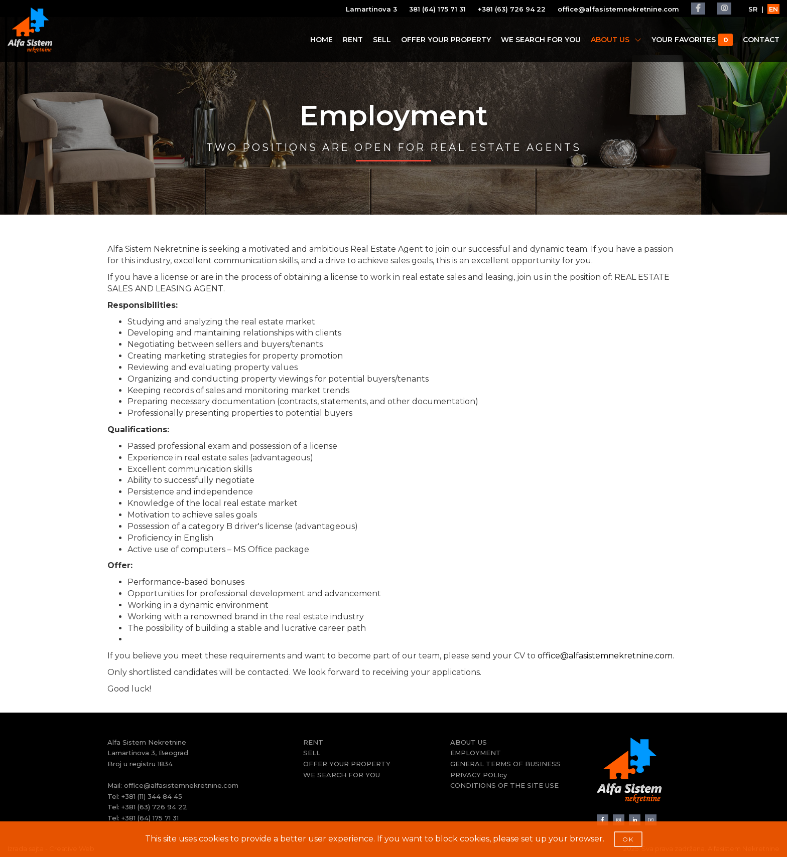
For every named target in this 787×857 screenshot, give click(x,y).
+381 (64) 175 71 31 (150, 818)
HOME (321, 39)
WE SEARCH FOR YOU (541, 39)
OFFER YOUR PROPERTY (446, 39)
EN (773, 9)
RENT (353, 39)
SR (752, 9)
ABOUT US (616, 39)
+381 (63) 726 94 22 (512, 9)
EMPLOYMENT (475, 753)
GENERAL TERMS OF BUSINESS (505, 764)
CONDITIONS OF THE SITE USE (504, 785)
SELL (382, 39)
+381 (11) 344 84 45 (151, 796)
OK (628, 839)
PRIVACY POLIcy (478, 775)
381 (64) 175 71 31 (437, 9)
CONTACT (761, 39)
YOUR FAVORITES (692, 40)
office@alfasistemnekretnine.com (618, 9)
